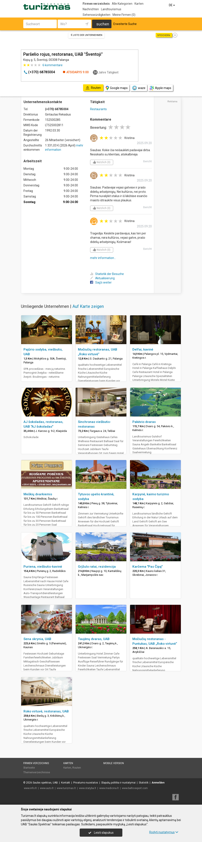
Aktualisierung (102, 278)
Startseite (29, 767)
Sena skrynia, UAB (37, 639)
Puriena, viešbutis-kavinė (42, 567)
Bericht (147, 161)
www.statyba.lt (87, 788)
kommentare (52, 65)
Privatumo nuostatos (85, 782)
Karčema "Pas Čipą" (147, 567)
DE (172, 5)
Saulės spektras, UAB (45, 782)
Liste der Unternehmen (86, 35)
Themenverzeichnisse (36, 772)
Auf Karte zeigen (88, 306)
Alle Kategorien (122, 3)
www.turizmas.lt (66, 788)
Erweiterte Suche (125, 24)
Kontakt (65, 782)
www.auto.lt (47, 788)
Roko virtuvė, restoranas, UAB (46, 711)
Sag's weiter (101, 282)
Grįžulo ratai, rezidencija (97, 567)
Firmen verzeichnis (96, 3)
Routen (76, 767)
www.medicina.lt (109, 788)
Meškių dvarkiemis (37, 494)
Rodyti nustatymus (163, 832)
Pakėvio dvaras (144, 422)
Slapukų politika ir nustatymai (118, 782)
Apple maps (160, 88)
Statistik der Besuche (107, 274)
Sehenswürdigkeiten (96, 14)
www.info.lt (30, 788)
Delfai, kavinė (142, 349)
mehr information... (103, 258)
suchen (102, 24)
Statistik (143, 782)
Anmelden (158, 782)
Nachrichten (91, 9)
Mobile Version (113, 763)
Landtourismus (111, 9)
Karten (139, 3)
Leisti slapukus (101, 832)
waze (138, 88)
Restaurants (98, 109)
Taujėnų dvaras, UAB (94, 639)
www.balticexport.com (135, 788)
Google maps (117, 88)
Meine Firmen (124, 14)
